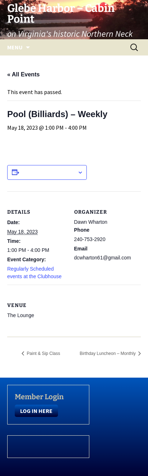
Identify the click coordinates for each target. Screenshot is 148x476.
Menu (15, 47)
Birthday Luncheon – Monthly (108, 353)
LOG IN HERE (36, 410)
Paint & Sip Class (43, 353)
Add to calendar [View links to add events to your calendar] (48, 172)
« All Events (23, 74)
